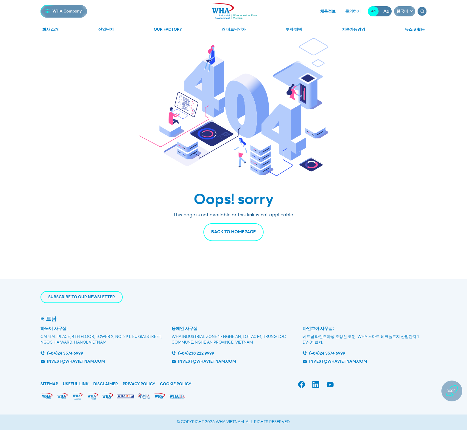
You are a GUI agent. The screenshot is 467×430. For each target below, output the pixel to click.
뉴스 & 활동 (415, 29)
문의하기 (353, 11)
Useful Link (75, 384)
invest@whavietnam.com (76, 361)
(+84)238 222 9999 (196, 353)
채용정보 (328, 11)
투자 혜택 (294, 29)
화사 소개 (50, 29)
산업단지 (106, 29)
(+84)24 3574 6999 (65, 353)
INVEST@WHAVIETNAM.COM (338, 361)
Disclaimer (105, 384)
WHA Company (67, 11)
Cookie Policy (175, 384)
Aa (373, 11)
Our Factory (168, 29)
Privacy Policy (139, 384)
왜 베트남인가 (234, 29)
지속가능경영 (353, 29)
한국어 (402, 11)
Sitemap (49, 384)
